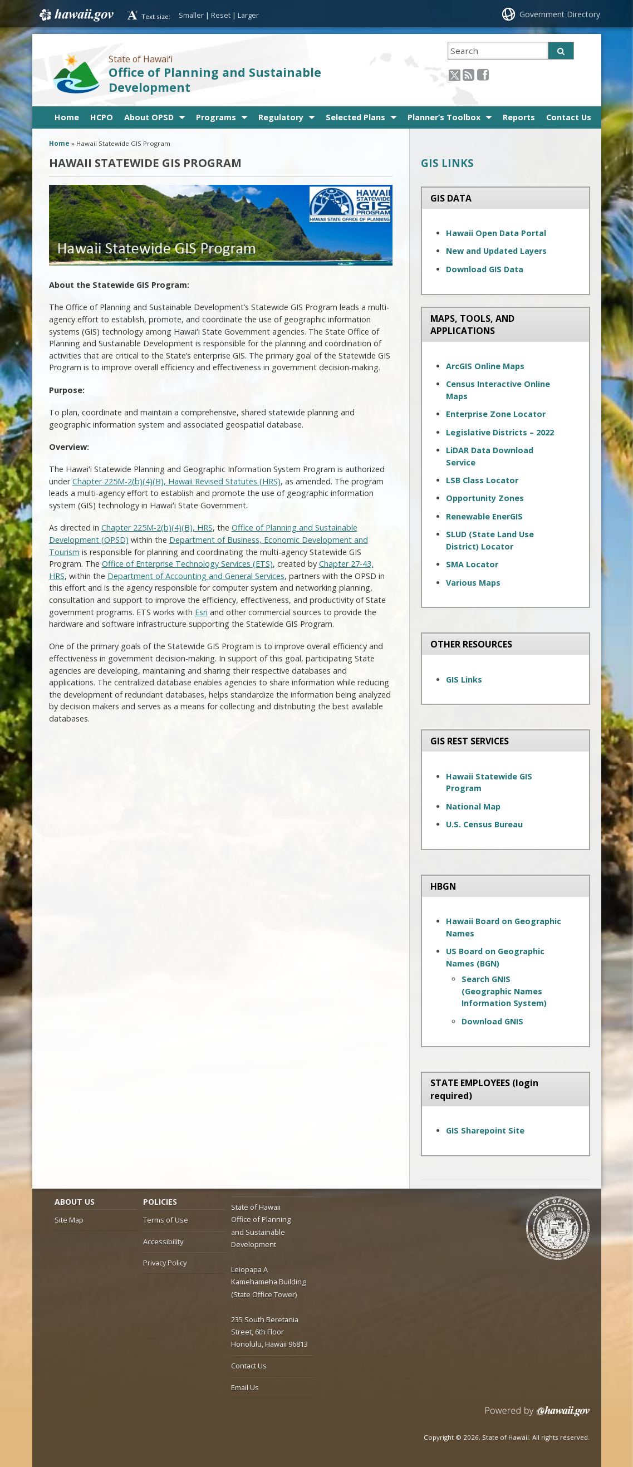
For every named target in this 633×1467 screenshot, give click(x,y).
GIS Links (464, 679)
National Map (473, 806)
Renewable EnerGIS (484, 516)
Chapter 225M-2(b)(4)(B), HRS (157, 527)
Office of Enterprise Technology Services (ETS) (187, 563)
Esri (201, 612)
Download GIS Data (484, 269)
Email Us (245, 1387)
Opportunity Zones (485, 498)
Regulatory (280, 117)
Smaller (191, 15)
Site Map (69, 1220)
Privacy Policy (165, 1263)
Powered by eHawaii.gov (537, 1415)
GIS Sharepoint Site (485, 1130)
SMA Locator (472, 564)
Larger (248, 15)
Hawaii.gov (75, 15)
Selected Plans (355, 117)
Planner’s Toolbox (444, 117)
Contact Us (568, 117)
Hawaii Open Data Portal (496, 233)
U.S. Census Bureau (484, 824)
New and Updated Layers (496, 251)
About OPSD (149, 117)
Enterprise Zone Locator (496, 414)
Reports (519, 117)
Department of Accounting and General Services (195, 576)
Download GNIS (492, 1021)
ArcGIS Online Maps (485, 366)
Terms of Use (165, 1220)
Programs (216, 117)
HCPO (101, 117)
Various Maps (473, 582)
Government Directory (559, 14)
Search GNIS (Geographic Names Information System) (504, 991)
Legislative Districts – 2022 (500, 432)
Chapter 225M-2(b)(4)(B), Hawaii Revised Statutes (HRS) (176, 481)
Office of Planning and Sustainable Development (215, 80)
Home (67, 117)
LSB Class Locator (482, 480)
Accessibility (163, 1242)
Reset (220, 15)
